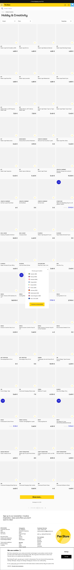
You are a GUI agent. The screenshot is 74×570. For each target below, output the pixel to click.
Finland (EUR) (32, 282)
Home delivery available (37, 1)
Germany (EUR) (32, 290)
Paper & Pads (22, 534)
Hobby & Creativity (9, 11)
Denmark (39, 541)
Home (3, 11)
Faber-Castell (22, 547)
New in (20, 538)
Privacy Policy (4, 543)
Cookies (3, 545)
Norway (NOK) (32, 276)
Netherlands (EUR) (33, 293)
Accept (66, 556)
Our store (3, 533)
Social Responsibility (6, 539)
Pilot (20, 544)
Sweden (39, 538)
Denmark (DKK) (32, 279)
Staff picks (22, 539)
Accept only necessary (17, 566)
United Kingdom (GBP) (34, 295)
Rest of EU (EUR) (33, 298)
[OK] (37, 8)
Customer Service (5, 529)
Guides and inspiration (6, 538)
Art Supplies (22, 529)
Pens (20, 532)
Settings (66, 551)
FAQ (2, 531)
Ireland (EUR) (32, 284)
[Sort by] (66, 21)
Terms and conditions (6, 542)
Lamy (20, 545)
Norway (39, 540)
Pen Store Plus (4, 536)
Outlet (20, 536)
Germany (39, 546)
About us (3, 532)
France (39, 544)
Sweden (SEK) (32, 274)
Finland (39, 543)
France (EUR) (32, 287)
